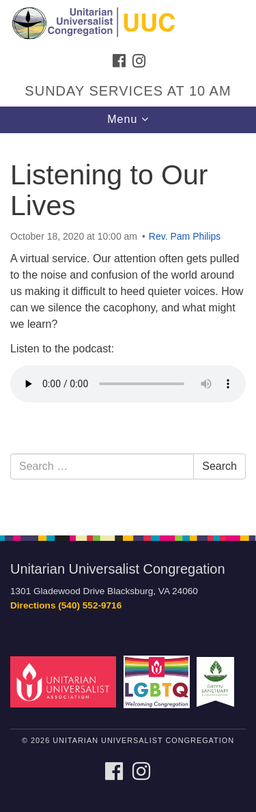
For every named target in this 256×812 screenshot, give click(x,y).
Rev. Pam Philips (185, 236)
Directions (32, 605)
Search (219, 466)
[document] (128, 326)
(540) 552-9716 (90, 605)
